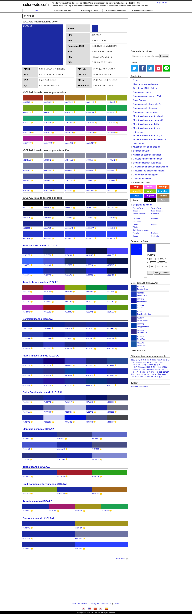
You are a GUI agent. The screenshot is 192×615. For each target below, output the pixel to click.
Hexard (135, 236)
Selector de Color (141, 151)
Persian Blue (142, 295)
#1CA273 (27, 122)
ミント (144, 365)
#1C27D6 (89, 275)
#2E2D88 (140, 318)
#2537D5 (47, 238)
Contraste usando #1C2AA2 (38, 518)
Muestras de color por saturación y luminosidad (149, 140)
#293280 (26, 459)
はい (144, 372)
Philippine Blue (143, 327)
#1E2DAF (90, 228)
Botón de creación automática (147, 163)
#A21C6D (48, 143)
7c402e (153, 374)
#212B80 (26, 402)
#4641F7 (110, 255)
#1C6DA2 (90, 122)
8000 (164, 374)
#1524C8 (89, 375)
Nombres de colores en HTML (147, 96)
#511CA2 (69, 133)
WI (148, 360)
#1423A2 (68, 191)
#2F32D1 (68, 255)
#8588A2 (90, 160)
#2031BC (111, 228)
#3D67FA (26, 265)
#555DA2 (111, 170)
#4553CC (26, 449)
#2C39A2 (111, 180)
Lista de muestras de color (145, 84)
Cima (36, 11)
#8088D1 (95, 459)
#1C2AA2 (27, 133)
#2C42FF (79, 549)
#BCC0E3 (69, 412)
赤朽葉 (164, 367)
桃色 (133, 360)
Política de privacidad (79, 603)
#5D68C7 (95, 439)
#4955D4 (47, 265)
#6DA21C (27, 112)
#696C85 (110, 412)
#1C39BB (141, 293)
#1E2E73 (47, 255)
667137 (166, 372)
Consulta (117, 603)
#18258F (68, 402)
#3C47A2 (69, 180)
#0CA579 (89, 302)
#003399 (140, 312)
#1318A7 (89, 338)
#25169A (47, 385)
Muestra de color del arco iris (146, 147)
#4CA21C (48, 112)
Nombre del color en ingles (145, 112)
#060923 (68, 208)
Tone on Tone (138, 208)
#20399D (26, 375)
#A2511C (48, 102)
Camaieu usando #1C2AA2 (38, 319)
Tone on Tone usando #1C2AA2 (41, 245)
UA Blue (140, 308)
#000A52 (110, 275)
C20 (132, 377)
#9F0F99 (47, 292)
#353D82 (60, 439)
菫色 (159, 374)
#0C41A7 (68, 375)
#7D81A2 (111, 160)
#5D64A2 (90, 170)
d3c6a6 (150, 365)
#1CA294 (48, 122)
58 (139, 365)
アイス (159, 377)
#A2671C (95, 494)
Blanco (136, 200)
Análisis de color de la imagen (147, 155)
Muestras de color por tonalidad (148, 116)
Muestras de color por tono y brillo (149, 135)
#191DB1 (110, 349)
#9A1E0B (47, 312)
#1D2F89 (110, 328)
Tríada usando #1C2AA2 (36, 467)
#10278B (110, 338)
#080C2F (90, 208)
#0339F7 (26, 275)
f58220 (160, 362)
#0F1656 (47, 218)
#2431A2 (26, 191)
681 (160, 372)
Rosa (149, 187)
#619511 (110, 312)
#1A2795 (47, 228)
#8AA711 (68, 292)
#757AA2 (27, 170)
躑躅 (148, 367)
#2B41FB (111, 238)
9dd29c (157, 369)
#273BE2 (69, 238)
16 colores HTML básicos (145, 88)
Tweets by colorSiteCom (139, 386)
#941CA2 (111, 133)
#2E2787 (140, 330)
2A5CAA (138, 362)
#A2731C (69, 102)
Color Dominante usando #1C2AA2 (43, 392)
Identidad (136, 218)
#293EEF (90, 238)
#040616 (47, 208)
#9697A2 (47, 160)
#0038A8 (140, 337)
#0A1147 (89, 255)
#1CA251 (111, 112)
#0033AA (140, 305)
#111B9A (47, 338)
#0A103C (111, 208)
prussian (134, 369)
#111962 (68, 218)
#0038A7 (140, 324)
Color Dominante (139, 214)
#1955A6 (140, 343)
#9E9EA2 (27, 160)
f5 (154, 367)
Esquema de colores (143, 205)
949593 (158, 367)
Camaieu (136, 211)
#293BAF (26, 338)
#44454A (110, 422)
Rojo (136, 187)
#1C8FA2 (69, 122)
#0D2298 (47, 328)
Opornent (155, 224)
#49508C (89, 422)
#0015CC (68, 422)
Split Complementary (141, 230)
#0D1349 (26, 218)
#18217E (110, 385)
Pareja (135, 224)
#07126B (89, 402)
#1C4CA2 (111, 122)
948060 (153, 360)
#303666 (110, 402)
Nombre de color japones (145, 108)
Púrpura (150, 196)
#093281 (89, 385)
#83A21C (26, 494)
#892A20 (26, 292)
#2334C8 (26, 238)
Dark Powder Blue (144, 314)
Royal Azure (142, 339)
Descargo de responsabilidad (100, 603)
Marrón (163, 196)
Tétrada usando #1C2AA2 (37, 501)
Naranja (163, 187)
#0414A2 (111, 191)
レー (143, 369)
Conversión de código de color (147, 159)
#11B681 (68, 312)
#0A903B (89, 292)
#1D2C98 (68, 385)
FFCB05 (134, 365)
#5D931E (110, 302)
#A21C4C (69, 143)
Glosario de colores (142, 179)
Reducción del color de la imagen (149, 171)
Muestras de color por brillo (146, 124)
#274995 (110, 365)
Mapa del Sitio (162, 2)
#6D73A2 (48, 170)
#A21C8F (27, 143)
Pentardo (154, 233)
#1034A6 (140, 287)
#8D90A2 (69, 160)
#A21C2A (90, 143)
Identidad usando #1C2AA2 (38, 429)
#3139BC (47, 349)
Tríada (135, 227)
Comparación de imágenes (146, 175)
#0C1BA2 (90, 191)
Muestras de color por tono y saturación (146, 128)
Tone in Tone (156, 208)
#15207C (111, 218)
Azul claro (163, 191)
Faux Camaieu (157, 211)
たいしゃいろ (140, 374)
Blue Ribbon (142, 302)
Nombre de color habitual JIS (147, 104)
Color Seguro (139, 100)
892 (148, 377)
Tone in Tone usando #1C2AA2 (40, 282)
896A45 (143, 377)
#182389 (26, 228)
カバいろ (138, 360)
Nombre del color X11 (143, 92)
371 (144, 360)
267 (144, 362)
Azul (136, 196)
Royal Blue (141, 345)
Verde (150, 191)
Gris (163, 200)
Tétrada (136, 233)
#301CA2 (48, 133)
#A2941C (90, 102)
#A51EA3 (26, 302)
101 (148, 374)
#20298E (68, 328)
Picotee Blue (142, 333)
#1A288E (26, 349)
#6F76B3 (47, 412)
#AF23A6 (26, 312)
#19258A (26, 412)
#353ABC (68, 365)
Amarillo (136, 191)
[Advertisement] (150, 31)
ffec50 (159, 360)
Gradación (155, 214)
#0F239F (26, 328)
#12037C (47, 365)
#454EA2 (48, 180)
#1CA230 (90, 112)
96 (139, 369)
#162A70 (68, 275)
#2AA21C (69, 112)
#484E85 (95, 449)
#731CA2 (90, 133)
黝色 (135, 367)
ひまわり (154, 372)
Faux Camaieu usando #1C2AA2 (41, 355)
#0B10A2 (140, 299)
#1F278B (68, 349)
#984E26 (68, 302)
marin (137, 377)
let (155, 377)
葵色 (148, 372)
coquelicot (150, 369)
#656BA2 (69, 170)
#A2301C (27, 102)
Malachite (142, 367)
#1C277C (89, 365)
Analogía (154, 218)
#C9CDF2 (47, 422)
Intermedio (137, 221)
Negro (150, 200)
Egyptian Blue (142, 289)
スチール (153, 362)
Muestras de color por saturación (148, 120)
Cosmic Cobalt (143, 320)
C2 (164, 360)
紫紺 (133, 374)
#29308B (47, 375)
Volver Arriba (120, 559)
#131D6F (90, 218)
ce (152, 377)
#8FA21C (111, 102)
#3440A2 (90, 180)
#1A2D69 (68, 265)
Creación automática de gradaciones (150, 167)
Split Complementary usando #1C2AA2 (45, 484)
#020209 (26, 208)
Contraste (155, 236)
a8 (148, 362)
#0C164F (110, 265)
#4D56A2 (27, 180)
